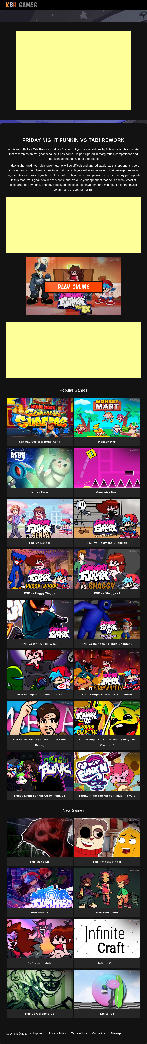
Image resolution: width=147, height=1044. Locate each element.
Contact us (99, 1033)
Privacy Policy (57, 1033)
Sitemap (116, 1033)
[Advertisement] (73, 70)
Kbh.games (37, 1033)
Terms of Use (79, 1033)
